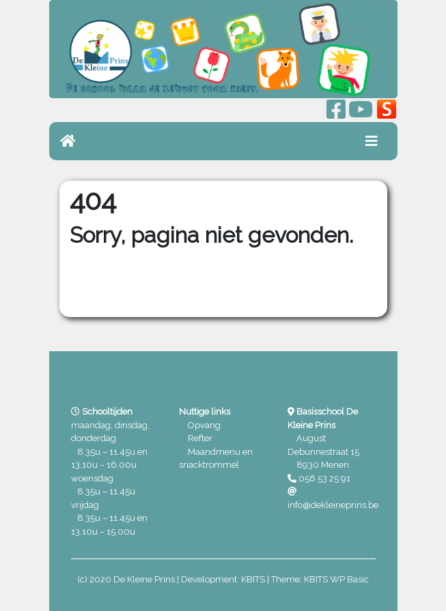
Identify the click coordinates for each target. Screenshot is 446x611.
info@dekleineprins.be (333, 505)
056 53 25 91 (324, 478)
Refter (200, 438)
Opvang (204, 425)
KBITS (253, 579)
